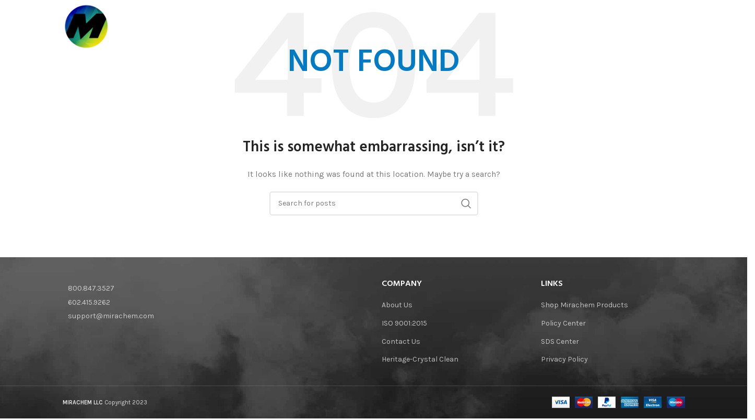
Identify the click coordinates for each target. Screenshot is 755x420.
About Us (397, 305)
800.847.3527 (91, 288)
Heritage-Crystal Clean (420, 359)
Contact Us (401, 341)
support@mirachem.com (111, 315)
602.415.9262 (89, 302)
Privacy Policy (564, 359)
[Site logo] (86, 25)
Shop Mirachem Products (584, 305)
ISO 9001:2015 (404, 323)
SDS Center (560, 341)
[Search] (679, 26)
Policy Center (563, 323)
